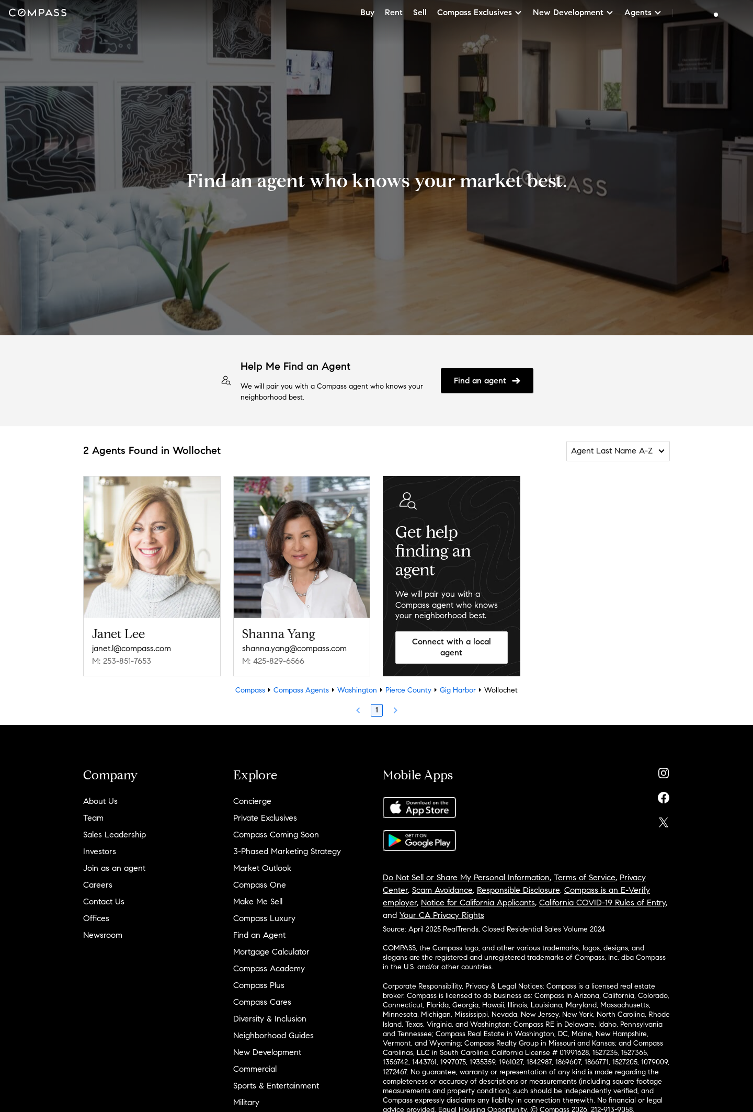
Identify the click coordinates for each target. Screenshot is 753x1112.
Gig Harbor (458, 690)
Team (93, 818)
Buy (367, 12)
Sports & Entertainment (276, 1086)
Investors (99, 851)
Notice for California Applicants (478, 902)
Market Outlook (262, 868)
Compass (250, 690)
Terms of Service (584, 877)
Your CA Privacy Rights (442, 915)
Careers (97, 885)
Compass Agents (301, 690)
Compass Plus (258, 985)
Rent (394, 12)
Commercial (255, 1069)
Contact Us (103, 901)
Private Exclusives (265, 818)
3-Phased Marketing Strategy (287, 851)
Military (246, 1102)
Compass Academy (269, 968)
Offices (96, 918)
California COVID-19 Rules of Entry (602, 902)
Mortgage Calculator (271, 952)
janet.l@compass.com (131, 648)
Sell (420, 12)
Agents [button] (643, 12)
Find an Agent (259, 935)
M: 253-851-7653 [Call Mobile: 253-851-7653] (121, 661)
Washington (357, 690)
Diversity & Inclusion (269, 1019)
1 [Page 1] (376, 710)
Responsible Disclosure (518, 890)
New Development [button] (573, 12)
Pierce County (408, 690)
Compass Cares (262, 1002)
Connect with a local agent (451, 647)
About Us (100, 801)
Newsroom (102, 935)
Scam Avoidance (442, 890)
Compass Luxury (264, 918)
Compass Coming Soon (276, 834)
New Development (267, 1052)
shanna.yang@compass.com (294, 648)
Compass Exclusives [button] (479, 12)
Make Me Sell (257, 901)
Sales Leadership (114, 834)
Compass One (259, 885)
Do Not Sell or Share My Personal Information (466, 877)
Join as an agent (114, 868)
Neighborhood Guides (273, 1035)
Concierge (252, 801)
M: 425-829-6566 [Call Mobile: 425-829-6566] (273, 661)
